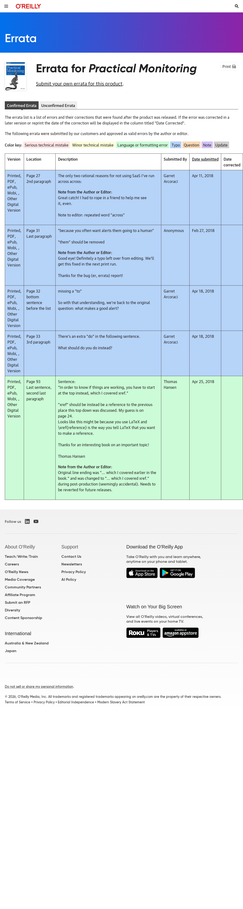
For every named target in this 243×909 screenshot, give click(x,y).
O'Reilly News (16, 571)
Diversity (12, 610)
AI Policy (68, 579)
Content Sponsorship (23, 617)
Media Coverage (20, 579)
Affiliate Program (20, 594)
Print (229, 66)
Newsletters (71, 564)
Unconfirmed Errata (58, 105)
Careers (12, 564)
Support (69, 546)
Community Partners (23, 587)
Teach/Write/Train (21, 556)
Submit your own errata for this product (79, 83)
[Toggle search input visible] (237, 6)
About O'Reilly (20, 546)
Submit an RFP (17, 602)
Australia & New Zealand (27, 643)
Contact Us (71, 556)
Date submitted (205, 159)
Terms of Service (17, 702)
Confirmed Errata (21, 105)
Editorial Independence (76, 702)
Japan (10, 650)
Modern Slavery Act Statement (121, 702)
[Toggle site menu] (6, 6)
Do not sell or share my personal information (39, 686)
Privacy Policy (73, 571)
